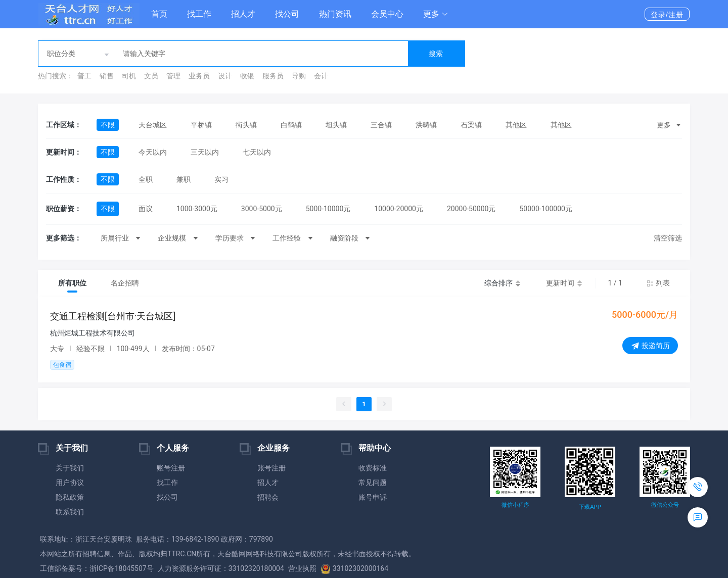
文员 (151, 76)
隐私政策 (70, 497)
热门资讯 (335, 14)
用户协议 (70, 482)
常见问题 (372, 482)
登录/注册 (667, 15)
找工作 (199, 14)
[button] (435, 14)
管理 (173, 76)
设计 (225, 76)
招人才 (243, 14)
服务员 (273, 76)
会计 (321, 76)
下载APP (590, 507)
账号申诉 (372, 497)
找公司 (287, 14)
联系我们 (70, 512)
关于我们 (70, 468)
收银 (247, 76)
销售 (107, 76)
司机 (129, 76)
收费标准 (372, 468)
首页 (159, 14)
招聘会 (268, 497)
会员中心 (387, 14)
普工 (84, 76)
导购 (299, 76)
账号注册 (171, 468)
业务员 (199, 76)
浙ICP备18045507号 (121, 568)
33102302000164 (354, 568)
